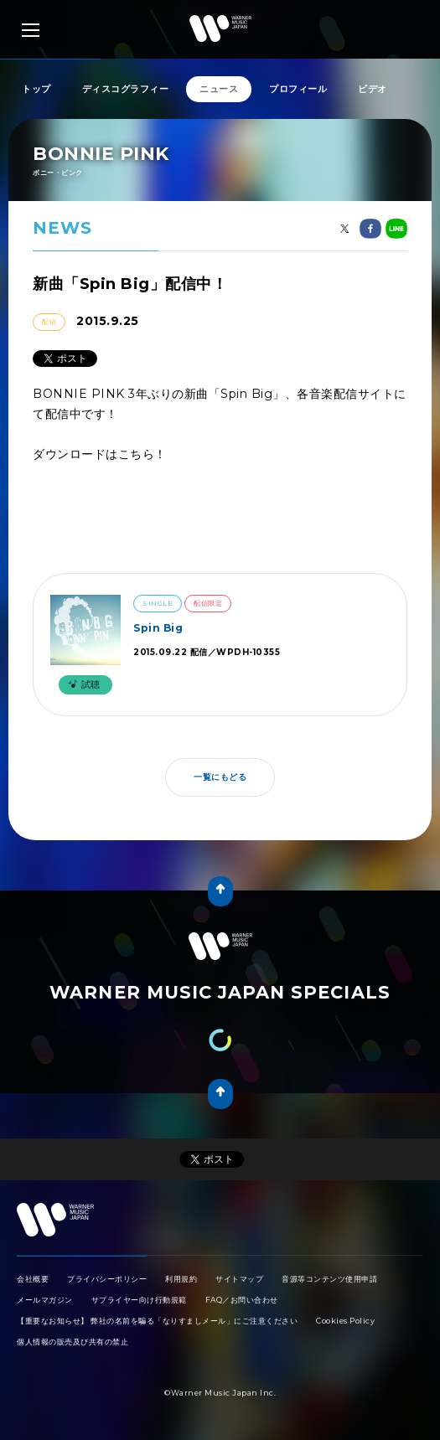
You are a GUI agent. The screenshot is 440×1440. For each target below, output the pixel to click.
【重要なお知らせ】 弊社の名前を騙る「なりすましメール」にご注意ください (157, 1320)
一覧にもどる (220, 777)
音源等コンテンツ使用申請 (329, 1278)
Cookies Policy (345, 1320)
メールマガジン (45, 1299)
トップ (36, 89)
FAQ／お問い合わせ (241, 1299)
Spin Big (158, 628)
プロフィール (298, 89)
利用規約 (181, 1278)
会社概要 (33, 1278)
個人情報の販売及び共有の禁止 (72, 1341)
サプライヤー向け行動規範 (139, 1299)
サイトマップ (239, 1278)
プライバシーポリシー (107, 1278)
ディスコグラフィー (125, 89)
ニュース (218, 89)
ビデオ (372, 89)
